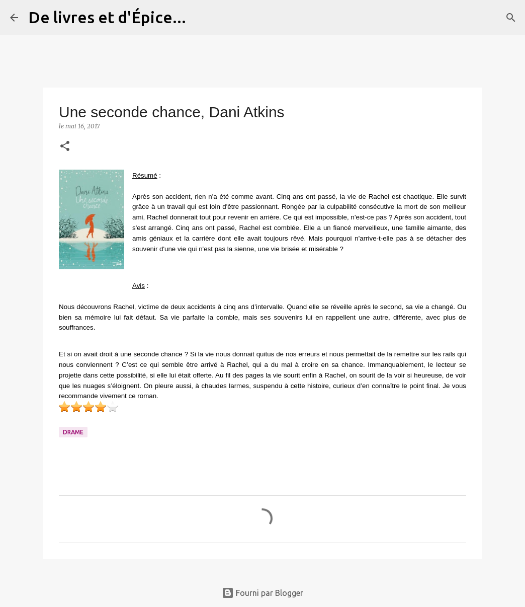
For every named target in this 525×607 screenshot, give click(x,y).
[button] (65, 147)
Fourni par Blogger (262, 592)
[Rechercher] (200, 18)
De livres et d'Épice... (107, 17)
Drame (73, 432)
